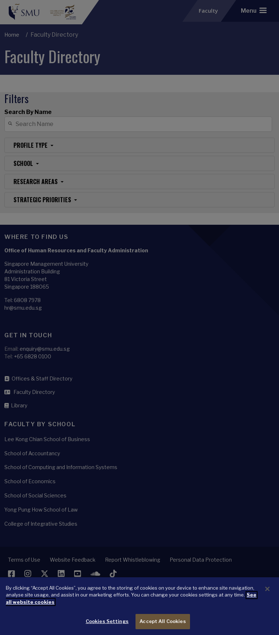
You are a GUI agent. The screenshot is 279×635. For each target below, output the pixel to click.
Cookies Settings (107, 627)
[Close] (267, 595)
